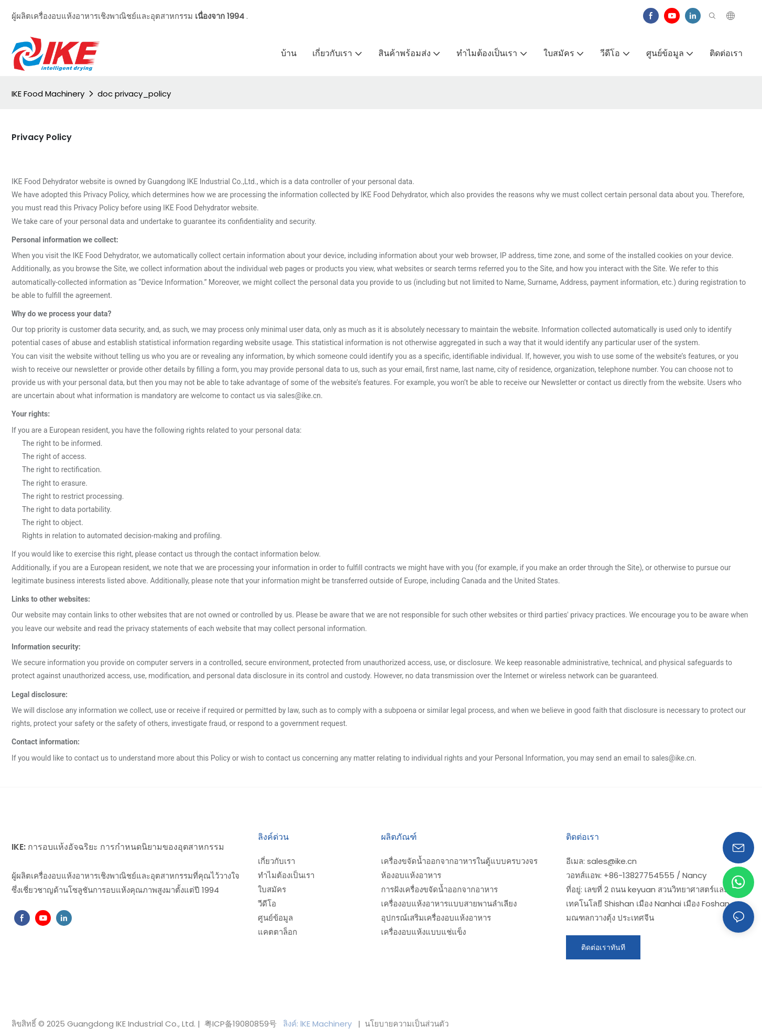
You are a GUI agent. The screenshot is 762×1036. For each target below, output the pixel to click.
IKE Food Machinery (48, 93)
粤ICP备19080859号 (240, 1023)
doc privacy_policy (134, 93)
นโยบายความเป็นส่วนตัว (406, 1023)
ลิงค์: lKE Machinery (318, 1023)
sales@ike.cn (612, 861)
